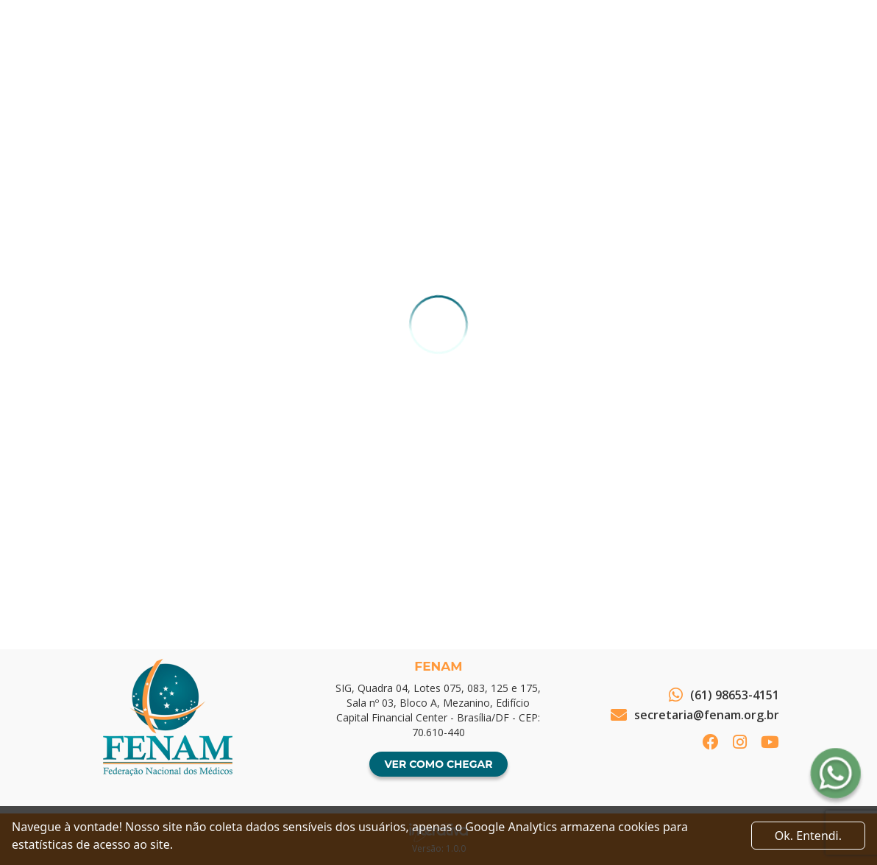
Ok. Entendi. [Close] (808, 835)
